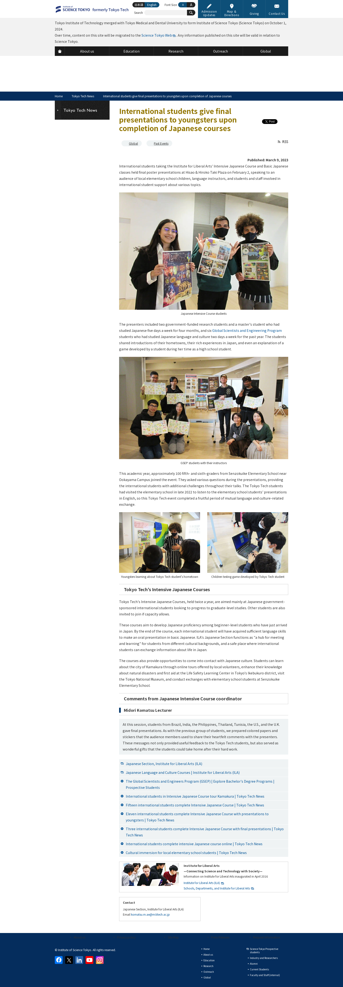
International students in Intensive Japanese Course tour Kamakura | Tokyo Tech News (195, 796)
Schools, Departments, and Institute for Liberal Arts (217, 888)
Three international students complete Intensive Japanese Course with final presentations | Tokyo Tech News (205, 831)
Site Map (173, 937)
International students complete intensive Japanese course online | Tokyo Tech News (194, 843)
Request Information (266, 937)
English (151, 5)
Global (133, 143)
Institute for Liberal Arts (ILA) (202, 883)
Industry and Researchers (264, 958)
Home (59, 96)
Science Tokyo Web (156, 35)
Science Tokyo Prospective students (264, 950)
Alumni (254, 963)
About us (79, 937)
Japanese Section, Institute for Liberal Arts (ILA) (164, 763)
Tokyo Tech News (83, 96)
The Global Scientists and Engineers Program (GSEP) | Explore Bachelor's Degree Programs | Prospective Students (200, 784)
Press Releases (220, 937)
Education (209, 960)
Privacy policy (126, 937)
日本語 (139, 5)
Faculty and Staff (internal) (265, 975)
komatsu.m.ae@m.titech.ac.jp (150, 914)
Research (208, 966)
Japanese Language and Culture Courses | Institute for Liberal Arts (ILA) (183, 772)
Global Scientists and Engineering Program (247, 330)
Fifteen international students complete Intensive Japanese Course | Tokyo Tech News (195, 805)
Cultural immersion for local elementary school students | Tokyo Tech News (186, 852)
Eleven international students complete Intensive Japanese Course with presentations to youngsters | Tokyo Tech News (197, 816)
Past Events (161, 143)
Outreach (208, 971)
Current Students (259, 969)
